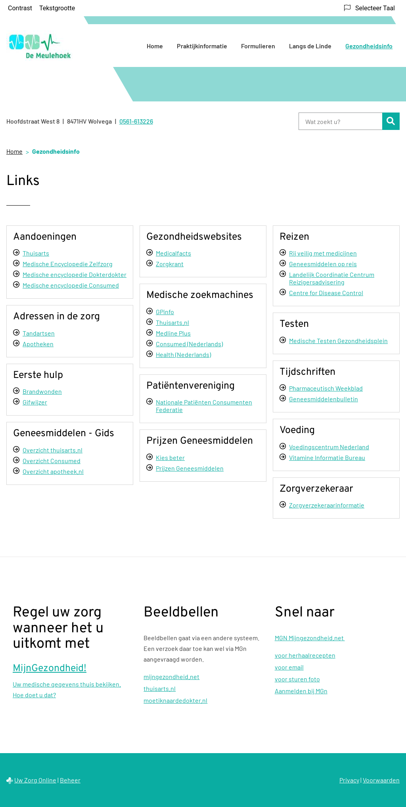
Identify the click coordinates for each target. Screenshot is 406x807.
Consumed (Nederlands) (189, 343)
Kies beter (170, 457)
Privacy (349, 780)
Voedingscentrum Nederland (329, 446)
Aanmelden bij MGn (301, 690)
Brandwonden (42, 391)
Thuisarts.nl (172, 322)
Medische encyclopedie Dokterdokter (74, 274)
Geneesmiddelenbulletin (323, 399)
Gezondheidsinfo (369, 46)
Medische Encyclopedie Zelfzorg (68, 263)
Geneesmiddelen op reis (323, 263)
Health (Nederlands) (183, 354)
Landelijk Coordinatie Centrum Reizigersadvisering (331, 278)
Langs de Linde (310, 46)
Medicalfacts (173, 253)
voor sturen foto (297, 679)
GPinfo (165, 311)
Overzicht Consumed (51, 460)
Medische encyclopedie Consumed (71, 285)
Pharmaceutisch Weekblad (326, 388)
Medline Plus (173, 333)
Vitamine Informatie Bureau (327, 457)
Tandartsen (39, 333)
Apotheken (38, 343)
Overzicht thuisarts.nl (52, 450)
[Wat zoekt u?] (340, 121)
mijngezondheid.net (171, 676)
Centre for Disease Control (326, 292)
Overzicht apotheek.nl (53, 471)
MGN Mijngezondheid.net (310, 637)
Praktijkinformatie (202, 46)
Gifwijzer (35, 402)
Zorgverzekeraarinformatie (326, 505)
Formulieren (258, 46)
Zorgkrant (170, 263)
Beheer (70, 780)
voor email (289, 667)
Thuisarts (36, 253)
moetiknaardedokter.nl (175, 700)
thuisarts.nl (160, 688)
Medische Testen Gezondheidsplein (338, 340)
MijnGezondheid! (49, 668)
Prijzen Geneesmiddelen (190, 468)
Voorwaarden (381, 780)
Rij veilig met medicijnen (323, 253)
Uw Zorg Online (35, 780)
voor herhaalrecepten (305, 655)
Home (155, 46)
